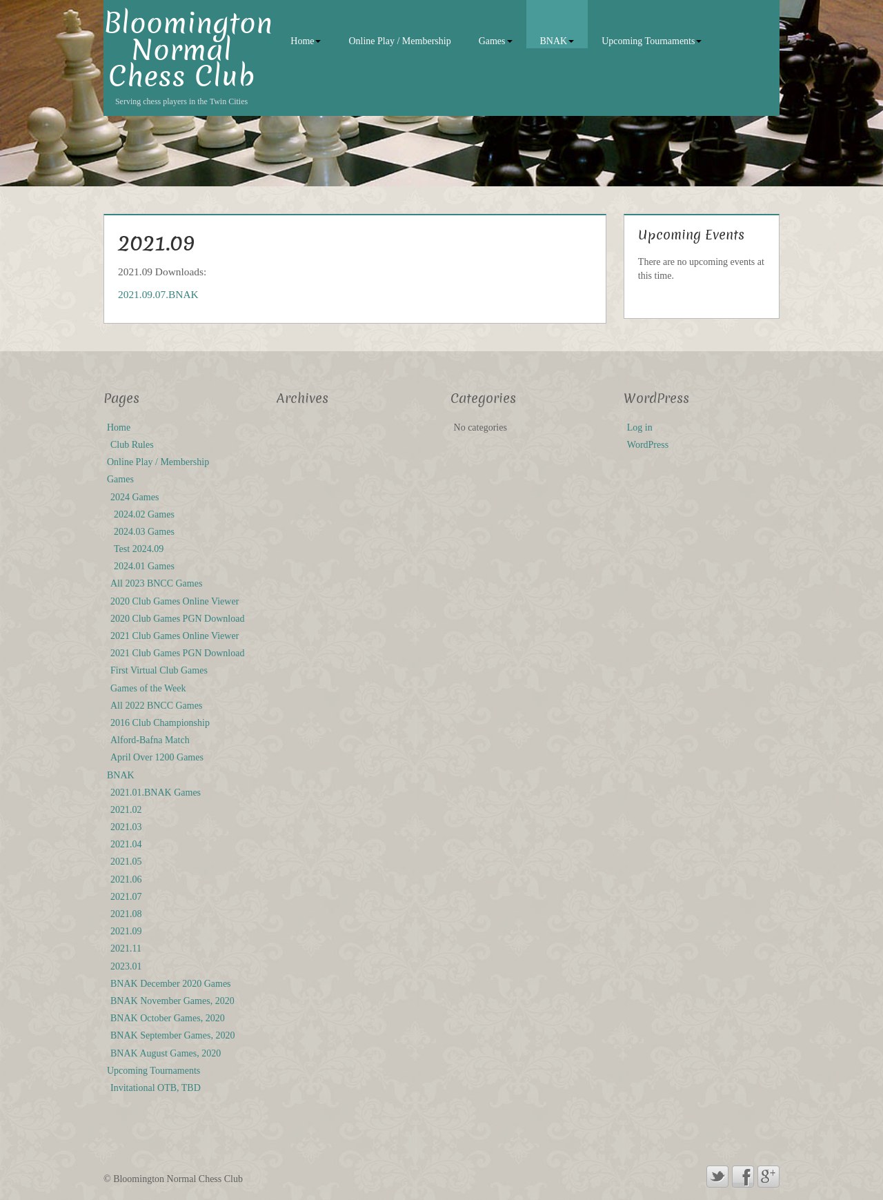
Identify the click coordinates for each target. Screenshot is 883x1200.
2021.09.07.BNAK (158, 294)
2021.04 (126, 844)
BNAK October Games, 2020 (167, 1018)
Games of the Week (148, 688)
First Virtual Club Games (159, 670)
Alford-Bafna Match (150, 740)
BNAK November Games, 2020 (172, 1001)
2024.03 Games (144, 532)
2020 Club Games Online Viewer (174, 601)
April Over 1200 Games (157, 757)
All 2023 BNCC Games (156, 583)
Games (496, 41)
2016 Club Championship (160, 723)
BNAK (557, 41)
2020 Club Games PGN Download (177, 618)
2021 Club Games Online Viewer (174, 636)
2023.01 (126, 966)
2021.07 (126, 897)
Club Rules (132, 445)
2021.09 (126, 931)
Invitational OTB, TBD (155, 1088)
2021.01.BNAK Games (155, 792)
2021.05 (126, 861)
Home (305, 41)
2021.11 (125, 948)
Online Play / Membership (399, 41)
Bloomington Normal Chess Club (187, 50)
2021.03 (126, 827)
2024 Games (134, 497)
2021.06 (126, 879)
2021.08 (126, 914)
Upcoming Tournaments (652, 41)
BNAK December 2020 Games (170, 983)
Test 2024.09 (138, 549)
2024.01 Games (144, 566)
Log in (640, 427)
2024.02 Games (144, 514)
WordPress (647, 445)
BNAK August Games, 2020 (165, 1053)
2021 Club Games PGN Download (177, 653)
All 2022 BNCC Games (156, 705)
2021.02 (126, 810)
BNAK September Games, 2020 (172, 1035)
